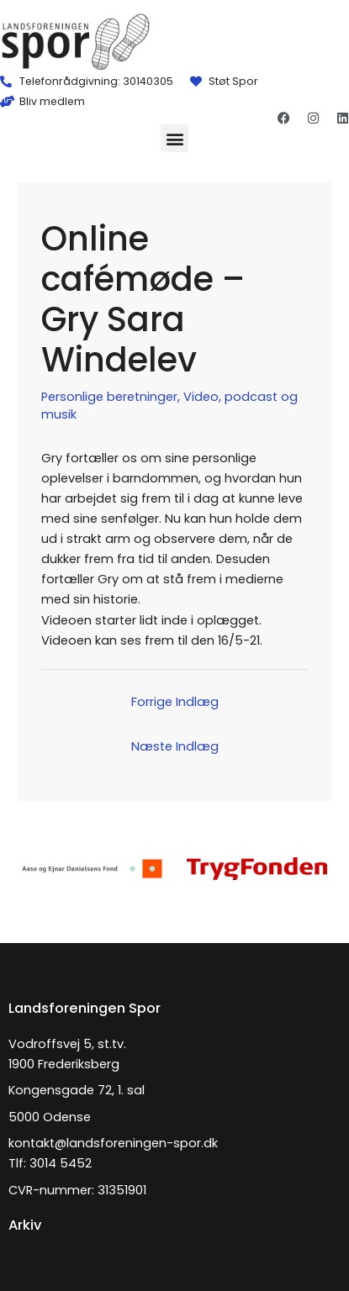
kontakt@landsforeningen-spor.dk (113, 1143)
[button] (174, 138)
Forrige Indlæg (175, 701)
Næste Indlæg (175, 746)
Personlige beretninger (109, 396)
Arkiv (24, 1225)
